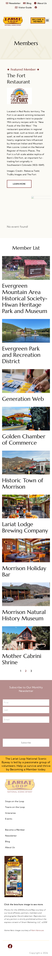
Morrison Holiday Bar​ (24, 571)
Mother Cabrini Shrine (21, 659)
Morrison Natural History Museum (24, 615)
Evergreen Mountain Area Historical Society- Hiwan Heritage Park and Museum (24, 298)
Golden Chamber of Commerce (23, 439)
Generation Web (23, 398)
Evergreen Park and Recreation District (21, 355)
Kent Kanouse (37, 930)
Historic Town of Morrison (22, 483)
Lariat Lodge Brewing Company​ (25, 527)
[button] (47, 20)
